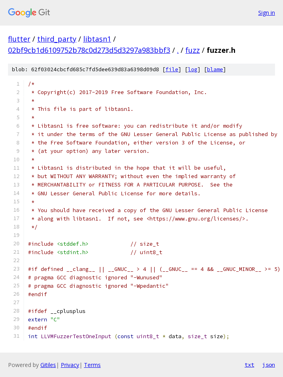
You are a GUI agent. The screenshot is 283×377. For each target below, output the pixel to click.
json (268, 364)
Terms (92, 365)
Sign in (266, 12)
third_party (56, 39)
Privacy (70, 365)
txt (249, 364)
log (192, 69)
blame (215, 69)
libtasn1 (97, 39)
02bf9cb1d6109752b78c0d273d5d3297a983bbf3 (89, 50)
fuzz (192, 50)
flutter (19, 39)
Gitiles (48, 365)
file (171, 69)
